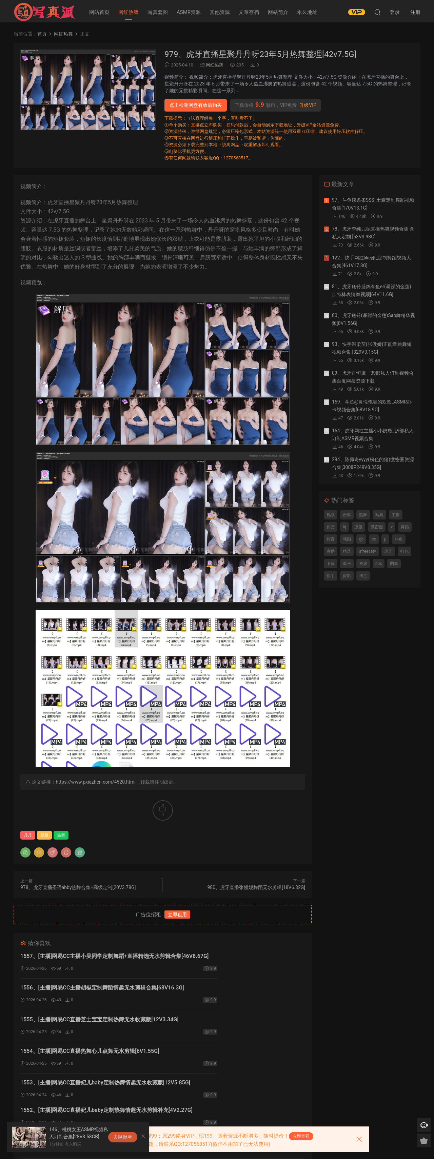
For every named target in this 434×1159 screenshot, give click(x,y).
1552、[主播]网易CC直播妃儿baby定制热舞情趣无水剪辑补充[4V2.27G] (234, 1025)
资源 (363, 563)
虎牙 (388, 551)
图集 (394, 563)
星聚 (44, 835)
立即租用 (177, 914)
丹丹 (28, 835)
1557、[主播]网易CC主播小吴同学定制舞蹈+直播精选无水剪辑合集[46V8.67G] (90, 957)
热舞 (61, 835)
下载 (331, 563)
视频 (331, 514)
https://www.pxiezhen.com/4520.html (95, 782)
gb (361, 539)
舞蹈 (405, 527)
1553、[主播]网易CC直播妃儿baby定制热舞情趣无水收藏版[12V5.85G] (89, 1025)
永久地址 (307, 12)
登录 (168, 1081)
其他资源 (220, 12)
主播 (396, 514)
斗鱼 (399, 539)
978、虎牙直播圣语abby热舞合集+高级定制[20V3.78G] (78, 887)
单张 (347, 563)
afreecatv (367, 551)
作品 (331, 527)
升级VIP (307, 105)
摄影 (347, 575)
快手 (331, 575)
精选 (347, 551)
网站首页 (99, 12)
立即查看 (301, 1136)
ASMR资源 (189, 12)
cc (374, 539)
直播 (331, 551)
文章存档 (249, 12)
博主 (363, 575)
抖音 (331, 539)
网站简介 (278, 12)
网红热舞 (128, 12)
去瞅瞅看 (122, 1137)
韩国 (347, 539)
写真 (379, 514)
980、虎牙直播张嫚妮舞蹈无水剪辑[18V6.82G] (256, 887)
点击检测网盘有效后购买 (196, 105)
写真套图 (157, 12)
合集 (347, 514)
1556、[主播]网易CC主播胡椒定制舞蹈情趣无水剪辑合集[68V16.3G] (233, 957)
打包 (404, 551)
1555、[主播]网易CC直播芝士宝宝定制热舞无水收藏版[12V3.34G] (85, 991)
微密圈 (377, 527)
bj (344, 527)
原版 (358, 527)
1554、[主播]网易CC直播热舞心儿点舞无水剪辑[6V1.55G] (234, 990)
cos (378, 563)
